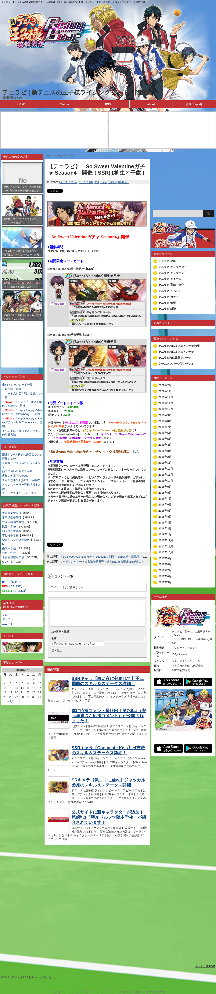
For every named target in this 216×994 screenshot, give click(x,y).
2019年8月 (165, 421)
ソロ (5, 614)
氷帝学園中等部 (11, 517)
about (151, 104)
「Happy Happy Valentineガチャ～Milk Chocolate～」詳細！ (22, 422)
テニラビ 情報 (86, 182)
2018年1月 (165, 534)
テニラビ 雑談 (167, 308)
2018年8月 (165, 492)
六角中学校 (9, 552)
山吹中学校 (9, 548)
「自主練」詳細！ (13, 389)
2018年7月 (165, 498)
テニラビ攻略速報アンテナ (174, 357)
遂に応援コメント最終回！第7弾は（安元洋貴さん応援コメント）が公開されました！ (109, 720)
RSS (108, 104)
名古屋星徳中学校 (13, 557)
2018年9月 (165, 486)
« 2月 (10, 701)
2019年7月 (165, 427)
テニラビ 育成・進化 (171, 284)
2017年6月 (165, 576)
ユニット (7, 623)
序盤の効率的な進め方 (16, 475)
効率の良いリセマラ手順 (17, 471)
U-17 (5, 561)
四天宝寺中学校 (11, 531)
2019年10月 (165, 409)
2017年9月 (165, 558)
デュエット (9, 619)
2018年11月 (165, 474)
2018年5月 (165, 510)
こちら (134, 452)
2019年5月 (165, 438)
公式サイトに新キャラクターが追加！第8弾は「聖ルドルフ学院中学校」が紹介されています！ (109, 822)
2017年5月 (165, 582)
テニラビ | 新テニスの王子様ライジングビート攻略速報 (77, 92)
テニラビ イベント (169, 290)
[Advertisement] (22, 341)
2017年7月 (165, 570)
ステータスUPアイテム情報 (19, 493)
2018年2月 (165, 528)
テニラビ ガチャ (68, 182)
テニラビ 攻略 (167, 261)
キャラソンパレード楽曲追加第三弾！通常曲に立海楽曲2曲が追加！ (102, 561)
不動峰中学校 (10, 535)
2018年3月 (165, 522)
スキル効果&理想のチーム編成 (21, 480)
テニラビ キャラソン (171, 272)
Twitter (64, 104)
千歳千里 (112, 182)
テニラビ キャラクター (172, 267)
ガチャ (103, 182)
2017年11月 (165, 546)
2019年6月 (165, 432)
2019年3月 (165, 450)
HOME (21, 104)
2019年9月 (165, 415)
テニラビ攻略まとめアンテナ (176, 351)
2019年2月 (165, 456)
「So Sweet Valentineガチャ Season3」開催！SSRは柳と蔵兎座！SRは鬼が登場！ (111, 556)
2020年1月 (165, 391)
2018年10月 (165, 480)
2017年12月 (165, 540)
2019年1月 (165, 462)
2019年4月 (165, 444)
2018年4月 (165, 516)
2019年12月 (165, 397)
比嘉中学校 (9, 526)
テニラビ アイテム (169, 278)
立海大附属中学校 (13, 522)
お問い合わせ (194, 104)
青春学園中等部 (11, 513)
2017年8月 (165, 564)
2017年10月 (165, 552)
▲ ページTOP (205, 966)
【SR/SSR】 (13, 581)
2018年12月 (165, 468)
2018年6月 (165, 504)
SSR (96, 182)
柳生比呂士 (123, 182)
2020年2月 (165, 385)
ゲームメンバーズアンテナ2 (175, 363)
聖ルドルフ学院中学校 (16, 540)
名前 (54, 643)
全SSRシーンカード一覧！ (18, 384)
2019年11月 (165, 403)
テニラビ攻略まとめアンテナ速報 (179, 345)
